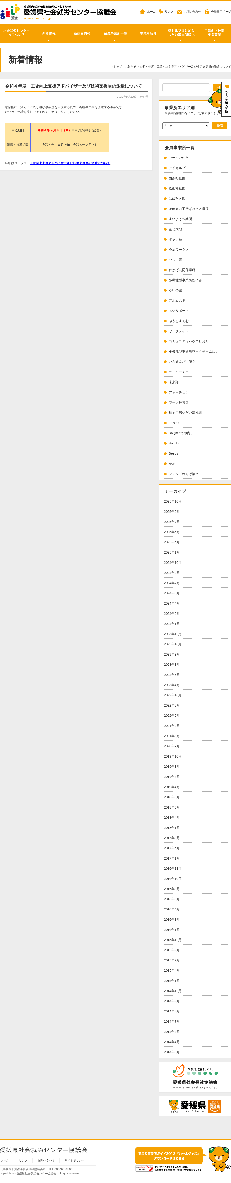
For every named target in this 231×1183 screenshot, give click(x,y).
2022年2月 (172, 715)
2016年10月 (173, 879)
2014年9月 (172, 1001)
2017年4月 (172, 848)
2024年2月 (172, 613)
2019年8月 (172, 766)
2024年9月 (172, 573)
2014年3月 (172, 1052)
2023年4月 (172, 685)
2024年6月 (172, 593)
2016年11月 (173, 868)
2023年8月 (172, 664)
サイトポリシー (75, 1160)
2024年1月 (172, 624)
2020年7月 (172, 746)
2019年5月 (172, 777)
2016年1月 (172, 930)
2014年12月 (173, 991)
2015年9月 (172, 950)
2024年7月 (172, 583)
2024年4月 (172, 603)
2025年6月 (172, 532)
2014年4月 (172, 1042)
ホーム (151, 11)
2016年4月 (172, 909)
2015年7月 (172, 960)
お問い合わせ (192, 11)
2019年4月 (172, 787)
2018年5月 (172, 807)
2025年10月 (173, 501)
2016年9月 (172, 889)
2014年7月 (172, 1021)
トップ (117, 66)
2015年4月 (172, 970)
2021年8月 (172, 736)
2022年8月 (172, 705)
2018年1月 (172, 828)
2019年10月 (173, 756)
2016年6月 (172, 899)
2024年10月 (173, 562)
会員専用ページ (221, 11)
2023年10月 (173, 644)
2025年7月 (172, 522)
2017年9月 (172, 838)
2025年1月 (172, 552)
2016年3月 (172, 919)
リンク (169, 11)
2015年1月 (172, 981)
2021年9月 (172, 726)
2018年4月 (172, 817)
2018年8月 (172, 797)
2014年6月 (172, 1032)
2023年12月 (173, 634)
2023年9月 (172, 654)
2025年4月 (172, 542)
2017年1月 (172, 858)
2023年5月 (172, 675)
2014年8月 (172, 1011)
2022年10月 (173, 695)
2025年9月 (172, 511)
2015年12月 (173, 940)
